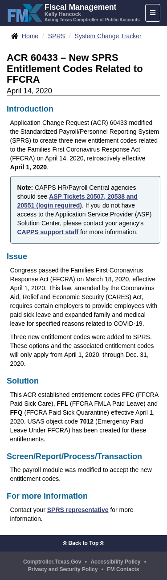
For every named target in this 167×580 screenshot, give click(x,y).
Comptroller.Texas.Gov (52, 562)
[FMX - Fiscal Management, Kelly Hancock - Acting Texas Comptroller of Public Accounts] (73, 12)
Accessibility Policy (115, 562)
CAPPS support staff (48, 232)
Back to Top (83, 543)
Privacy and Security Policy (63, 569)
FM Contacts (123, 569)
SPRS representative (78, 509)
